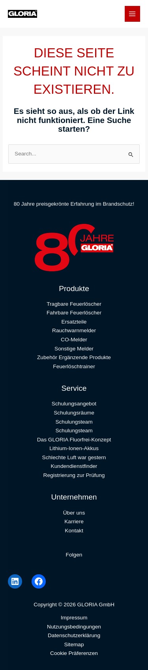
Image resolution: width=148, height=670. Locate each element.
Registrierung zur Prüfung (74, 475)
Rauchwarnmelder (74, 330)
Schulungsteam (73, 422)
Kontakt (74, 531)
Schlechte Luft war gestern (74, 457)
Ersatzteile (74, 322)
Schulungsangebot (74, 404)
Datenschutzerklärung (74, 635)
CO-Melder (74, 340)
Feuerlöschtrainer (74, 366)
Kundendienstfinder (74, 466)
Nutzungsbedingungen (74, 627)
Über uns (74, 513)
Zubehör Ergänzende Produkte (74, 357)
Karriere (74, 521)
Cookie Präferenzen (74, 653)
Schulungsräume (74, 413)
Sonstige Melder (74, 349)
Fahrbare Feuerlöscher (74, 313)
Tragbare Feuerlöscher (74, 304)
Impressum (74, 618)
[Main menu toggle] (132, 13)
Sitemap (74, 644)
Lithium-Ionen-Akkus (74, 448)
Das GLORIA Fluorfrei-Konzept (74, 440)
